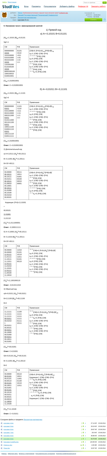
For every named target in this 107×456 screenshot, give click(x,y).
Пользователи (50, 6)
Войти (5, 2)
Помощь (4, 453)
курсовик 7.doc (8, 432)
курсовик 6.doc (8, 429)
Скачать (93, 20)
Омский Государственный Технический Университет (38, 15)
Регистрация (12, 2)
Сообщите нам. (63, 13)
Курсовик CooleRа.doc (11, 442)
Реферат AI (83, 6)
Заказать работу (98, 6)
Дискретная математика (27, 17)
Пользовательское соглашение (45, 453)
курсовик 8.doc (8, 436)
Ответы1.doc (8, 445)
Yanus (20, 13)
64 (81, 445)
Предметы (36, 6)
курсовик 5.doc (8, 426)
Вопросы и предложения (26, 453)
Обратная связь (13, 453)
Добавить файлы (67, 6)
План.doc (7, 448)
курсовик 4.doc (8, 423)
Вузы (26, 6)
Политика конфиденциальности (66, 453)
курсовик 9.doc (8, 439)
